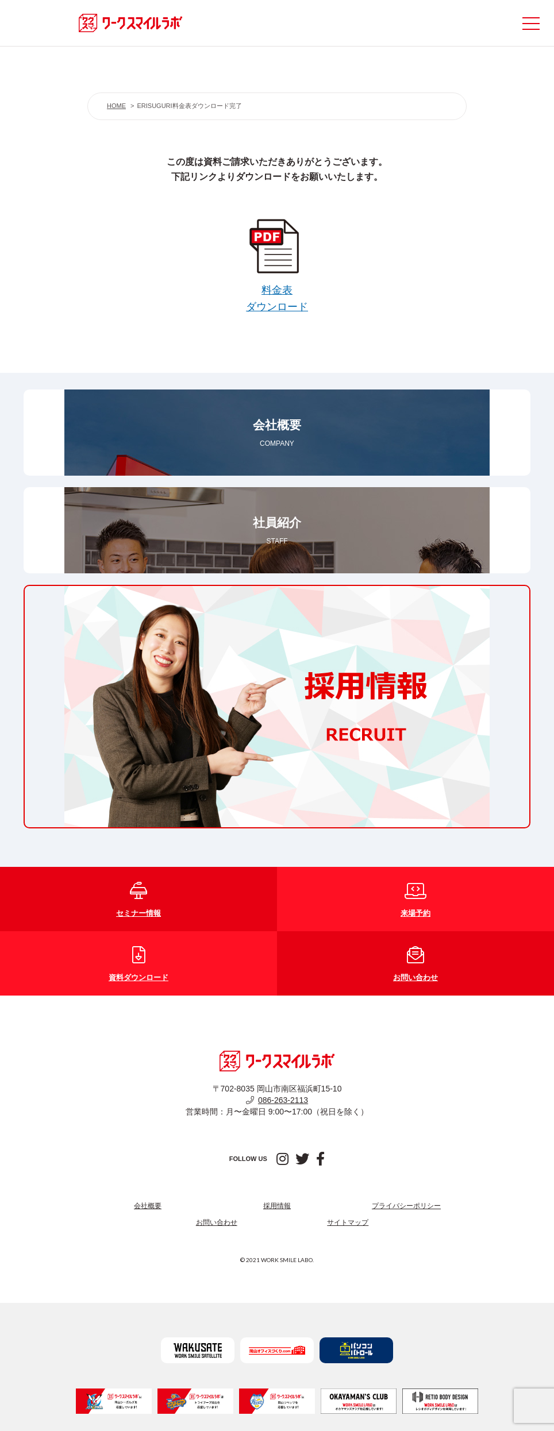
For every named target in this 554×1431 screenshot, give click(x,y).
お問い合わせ (216, 1222)
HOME (116, 105)
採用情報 (277, 1206)
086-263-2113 (277, 1100)
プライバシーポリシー (406, 1206)
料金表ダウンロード (277, 290)
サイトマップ (347, 1222)
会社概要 (147, 1206)
